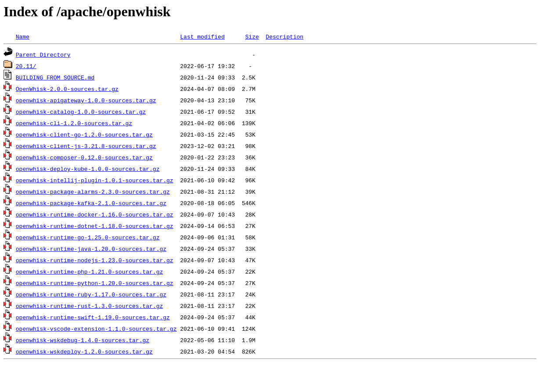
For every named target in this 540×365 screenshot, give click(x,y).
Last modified (202, 36)
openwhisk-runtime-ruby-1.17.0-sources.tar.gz (91, 294)
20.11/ (26, 66)
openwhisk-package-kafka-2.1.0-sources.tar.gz (91, 203)
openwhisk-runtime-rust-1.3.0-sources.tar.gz (89, 306)
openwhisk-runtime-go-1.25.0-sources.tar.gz (88, 237)
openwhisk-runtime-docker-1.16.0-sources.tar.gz (94, 214)
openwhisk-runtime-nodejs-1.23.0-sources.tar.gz (94, 260)
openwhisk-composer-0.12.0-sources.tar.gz (84, 157)
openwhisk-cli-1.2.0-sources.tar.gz (74, 123)
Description (284, 36)
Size (252, 36)
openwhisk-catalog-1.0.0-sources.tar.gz (81, 112)
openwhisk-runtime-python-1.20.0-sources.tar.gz (94, 283)
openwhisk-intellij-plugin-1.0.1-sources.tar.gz (94, 180)
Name (22, 36)
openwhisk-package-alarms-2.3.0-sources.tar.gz (93, 191)
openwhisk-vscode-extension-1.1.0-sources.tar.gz (96, 328)
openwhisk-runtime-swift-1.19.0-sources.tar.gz (93, 317)
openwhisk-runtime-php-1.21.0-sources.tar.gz (89, 271)
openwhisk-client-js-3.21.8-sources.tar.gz (86, 146)
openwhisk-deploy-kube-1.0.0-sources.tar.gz (88, 169)
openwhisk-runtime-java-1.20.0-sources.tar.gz (91, 249)
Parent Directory (43, 54)
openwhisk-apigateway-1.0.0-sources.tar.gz (86, 100)
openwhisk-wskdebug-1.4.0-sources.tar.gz (82, 340)
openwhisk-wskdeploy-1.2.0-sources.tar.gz (84, 351)
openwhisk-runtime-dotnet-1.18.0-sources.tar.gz (94, 226)
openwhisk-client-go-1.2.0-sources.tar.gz (84, 134)
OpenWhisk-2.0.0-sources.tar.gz (67, 89)
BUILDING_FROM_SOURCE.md (55, 77)
